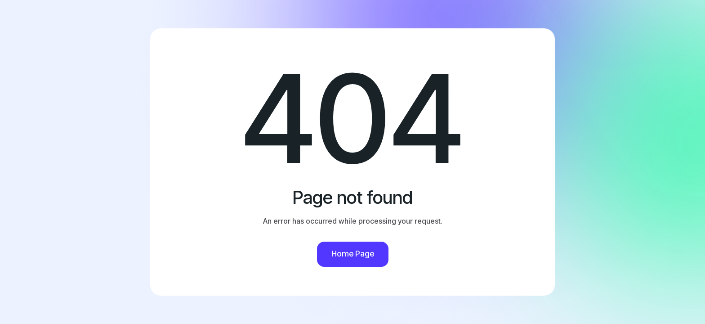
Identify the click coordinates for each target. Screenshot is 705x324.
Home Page (352, 253)
